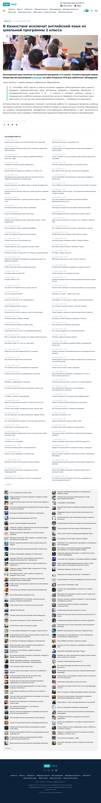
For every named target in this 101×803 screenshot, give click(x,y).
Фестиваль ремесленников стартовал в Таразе (68, 246)
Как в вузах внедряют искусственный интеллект (68, 331)
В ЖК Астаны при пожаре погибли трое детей (20, 267)
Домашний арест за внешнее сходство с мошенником (23, 478)
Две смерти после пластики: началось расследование (70, 171)
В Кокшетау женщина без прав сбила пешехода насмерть (71, 208)
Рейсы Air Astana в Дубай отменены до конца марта (69, 402)
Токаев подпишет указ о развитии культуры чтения (22, 246)
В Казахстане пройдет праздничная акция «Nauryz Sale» (24, 408)
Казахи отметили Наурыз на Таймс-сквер (19, 325)
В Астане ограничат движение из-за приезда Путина (70, 165)
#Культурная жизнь (24, 12)
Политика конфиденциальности (56, 782)
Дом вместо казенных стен (61, 415)
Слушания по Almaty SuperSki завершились (19, 165)
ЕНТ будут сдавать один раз (61, 253)
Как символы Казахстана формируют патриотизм (21, 368)
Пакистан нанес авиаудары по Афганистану (19, 454)
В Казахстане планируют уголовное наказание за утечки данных (74, 287)
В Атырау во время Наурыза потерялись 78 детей (69, 318)
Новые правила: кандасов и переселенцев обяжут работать (72, 312)
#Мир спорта (37, 12)
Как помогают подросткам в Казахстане (18, 359)
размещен (37, 77)
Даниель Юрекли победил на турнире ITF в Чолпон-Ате (23, 171)
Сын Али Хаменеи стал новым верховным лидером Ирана (24, 415)
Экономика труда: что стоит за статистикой (19, 343)
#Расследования (54, 9)
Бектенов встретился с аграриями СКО (65, 142)
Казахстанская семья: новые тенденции (65, 368)
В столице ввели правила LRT (15, 273)
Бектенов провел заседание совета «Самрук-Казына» (70, 240)
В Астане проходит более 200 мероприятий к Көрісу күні (24, 388)
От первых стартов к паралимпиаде (17, 396)
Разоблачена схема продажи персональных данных (70, 234)
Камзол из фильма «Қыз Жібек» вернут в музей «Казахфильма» (26, 185)
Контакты (43, 782)
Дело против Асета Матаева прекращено (66, 325)
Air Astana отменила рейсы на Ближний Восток (20, 447)
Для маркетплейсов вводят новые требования (20, 208)
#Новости (11, 9)
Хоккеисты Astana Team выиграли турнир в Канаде (22, 462)
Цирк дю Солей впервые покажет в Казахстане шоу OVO (24, 402)
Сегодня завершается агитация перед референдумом (70, 396)
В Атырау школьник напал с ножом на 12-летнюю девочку (72, 382)
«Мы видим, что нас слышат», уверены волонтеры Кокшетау (72, 300)
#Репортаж (12, 12)
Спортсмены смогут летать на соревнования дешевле (23, 331)
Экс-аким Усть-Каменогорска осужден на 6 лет (21, 287)
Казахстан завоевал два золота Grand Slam (19, 214)
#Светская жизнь (50, 12)
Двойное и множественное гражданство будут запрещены (72, 447)
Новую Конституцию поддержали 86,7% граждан (21, 351)
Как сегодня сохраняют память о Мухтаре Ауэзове (69, 306)
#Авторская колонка (65, 12)
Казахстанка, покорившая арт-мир (16, 427)
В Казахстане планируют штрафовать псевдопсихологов (71, 267)
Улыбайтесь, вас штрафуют (14, 441)
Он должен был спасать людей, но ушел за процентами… (24, 312)
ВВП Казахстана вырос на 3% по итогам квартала (69, 259)
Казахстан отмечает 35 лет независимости (19, 300)
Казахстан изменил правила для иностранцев (20, 234)
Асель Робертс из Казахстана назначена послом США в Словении (74, 185)
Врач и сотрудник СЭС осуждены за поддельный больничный (25, 337)
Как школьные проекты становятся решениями (68, 408)
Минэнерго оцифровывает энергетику (17, 382)
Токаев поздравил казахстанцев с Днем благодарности (71, 441)
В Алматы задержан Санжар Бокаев (64, 337)
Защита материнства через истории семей (66, 421)
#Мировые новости (40, 9)
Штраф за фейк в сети (12, 279)
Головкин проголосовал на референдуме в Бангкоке (22, 374)
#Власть (19, 9)
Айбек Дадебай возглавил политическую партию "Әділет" (71, 214)
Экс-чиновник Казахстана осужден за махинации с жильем (72, 228)
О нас (37, 782)
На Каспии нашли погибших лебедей (17, 318)
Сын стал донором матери (14, 294)
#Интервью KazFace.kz (70, 9)
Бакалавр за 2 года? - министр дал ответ (66, 294)
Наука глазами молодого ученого (16, 306)
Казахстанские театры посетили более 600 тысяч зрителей (25, 142)
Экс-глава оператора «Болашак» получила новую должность (25, 421)
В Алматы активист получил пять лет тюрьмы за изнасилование (26, 253)
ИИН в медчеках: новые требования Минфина (20, 228)
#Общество (28, 9)
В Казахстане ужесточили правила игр (18, 240)
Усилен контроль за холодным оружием (65, 273)
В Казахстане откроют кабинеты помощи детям (68, 427)
